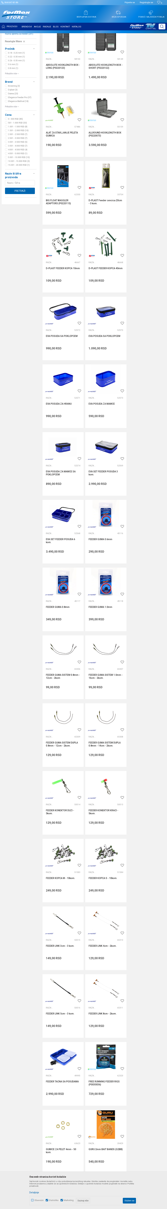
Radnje (62, 1078)
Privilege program (67, 1087)
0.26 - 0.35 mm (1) (16, 94)
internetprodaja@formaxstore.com (117, 1016)
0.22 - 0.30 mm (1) (16, 90)
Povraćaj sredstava (122, 1092)
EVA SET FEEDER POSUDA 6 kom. (144, 366)
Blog (60, 1083)
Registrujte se (146, 2)
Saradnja (63, 1064)
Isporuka (116, 1069)
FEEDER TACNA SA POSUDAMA (62, 765)
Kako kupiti (117, 1064)
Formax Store (9, 35)
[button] (162, 26)
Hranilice (12, 63)
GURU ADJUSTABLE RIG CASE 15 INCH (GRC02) (103, 833)
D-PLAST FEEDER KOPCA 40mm (101, 232)
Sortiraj (136, 44)
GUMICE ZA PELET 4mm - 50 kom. (144, 766)
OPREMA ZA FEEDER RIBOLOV (43, 35)
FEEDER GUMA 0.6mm (58, 431)
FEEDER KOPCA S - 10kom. (102, 631)
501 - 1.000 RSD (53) (17, 156)
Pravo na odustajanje (123, 1083)
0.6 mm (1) (13, 97)
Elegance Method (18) (18, 134)
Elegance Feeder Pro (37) (19, 130)
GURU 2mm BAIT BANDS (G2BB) (59, 833)
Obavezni (39, 1200)
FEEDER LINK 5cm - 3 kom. (102, 698)
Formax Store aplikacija (70, 1097)
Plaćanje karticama (122, 1078)
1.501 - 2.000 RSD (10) (18, 164)
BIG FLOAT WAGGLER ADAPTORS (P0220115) (100, 165)
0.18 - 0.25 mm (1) (16, 86)
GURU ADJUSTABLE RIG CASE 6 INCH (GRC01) (146, 833)
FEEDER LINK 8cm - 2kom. (143, 698)
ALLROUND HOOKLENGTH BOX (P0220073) (62, 165)
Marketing (69, 1200)
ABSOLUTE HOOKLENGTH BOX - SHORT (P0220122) (104, 98)
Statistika (53, 1200)
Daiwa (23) (13, 127)
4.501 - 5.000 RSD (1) (17, 187)
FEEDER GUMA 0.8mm (99, 431)
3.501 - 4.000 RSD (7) (17, 179)
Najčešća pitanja (67, 1073)
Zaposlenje (64, 1059)
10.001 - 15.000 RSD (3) (19, 194)
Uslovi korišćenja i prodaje (125, 1054)
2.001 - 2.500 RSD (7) (17, 167)
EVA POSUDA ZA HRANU (100, 297)
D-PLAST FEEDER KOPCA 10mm (59, 232)
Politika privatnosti (121, 1059)
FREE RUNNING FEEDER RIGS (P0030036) (103, 766)
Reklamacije (118, 1087)
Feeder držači (14, 55)
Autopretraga (122, 44)
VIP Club (62, 1092)
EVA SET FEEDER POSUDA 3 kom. (102, 366)
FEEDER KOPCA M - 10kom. (60, 631)
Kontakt (62, 1069)
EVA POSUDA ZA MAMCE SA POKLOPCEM (61, 366)
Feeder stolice (13, 59)
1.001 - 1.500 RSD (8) (17, 160)
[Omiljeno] (159, 3)
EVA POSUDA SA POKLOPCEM (145, 230)
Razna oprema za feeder (19, 67)
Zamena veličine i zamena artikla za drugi (134, 1097)
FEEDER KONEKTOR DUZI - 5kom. (102, 566)
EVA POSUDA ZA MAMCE (142, 297)
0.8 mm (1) (13, 101)
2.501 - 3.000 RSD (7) (17, 171)
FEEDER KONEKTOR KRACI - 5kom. (144, 566)
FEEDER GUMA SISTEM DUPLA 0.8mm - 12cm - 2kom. (145, 499)
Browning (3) (14, 119)
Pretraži (20, 224)
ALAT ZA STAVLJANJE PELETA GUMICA (145, 98)
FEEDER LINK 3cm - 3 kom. (143, 631)
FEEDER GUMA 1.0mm (141, 431)
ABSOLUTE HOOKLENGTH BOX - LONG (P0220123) (62, 98)
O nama (62, 1054)
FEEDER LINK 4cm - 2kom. (60, 698)
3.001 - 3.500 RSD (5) (17, 175)
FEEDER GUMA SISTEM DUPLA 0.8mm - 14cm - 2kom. (62, 566)
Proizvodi (22, 35)
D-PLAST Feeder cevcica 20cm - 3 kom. (142, 165)
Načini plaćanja (120, 1073)
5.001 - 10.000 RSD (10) (19, 190)
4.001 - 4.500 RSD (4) (17, 183)
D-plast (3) (13, 123)
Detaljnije (34, 1192)
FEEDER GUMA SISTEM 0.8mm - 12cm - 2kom (62, 499)
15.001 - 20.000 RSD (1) (19, 198)
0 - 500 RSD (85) (15, 152)
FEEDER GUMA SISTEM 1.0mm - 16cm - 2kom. (104, 499)
